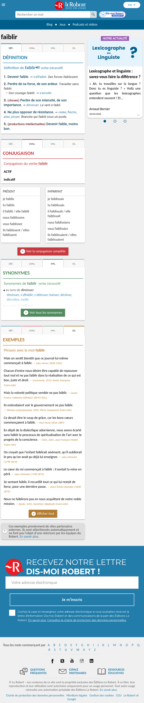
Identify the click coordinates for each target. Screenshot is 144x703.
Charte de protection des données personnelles (35, 695)
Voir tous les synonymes (45, 312)
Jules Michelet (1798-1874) (29, 474)
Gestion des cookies (101, 695)
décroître (13, 299)
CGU (119, 695)
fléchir (72, 112)
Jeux (62, 24)
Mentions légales (76, 695)
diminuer (32, 105)
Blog (49, 24)
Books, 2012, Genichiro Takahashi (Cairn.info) (43, 504)
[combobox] (52, 14)
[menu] (4, 4)
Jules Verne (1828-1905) (49, 363)
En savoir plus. (29, 536)
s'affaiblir (39, 77)
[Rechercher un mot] (93, 14)
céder (62, 112)
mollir (25, 299)
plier (7, 117)
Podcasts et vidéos (85, 24)
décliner (65, 295)
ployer (15, 117)
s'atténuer (41, 295)
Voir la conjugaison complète (46, 251)
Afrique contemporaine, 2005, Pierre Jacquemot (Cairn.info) (39, 410)
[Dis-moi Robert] (113, 14)
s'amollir (45, 93)
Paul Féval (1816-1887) (51, 422)
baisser (54, 295)
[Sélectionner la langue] (131, 5)
